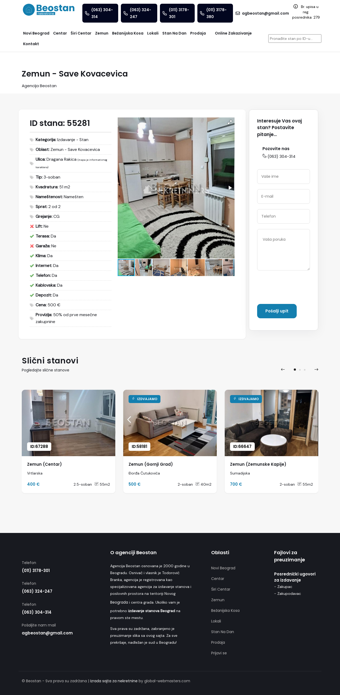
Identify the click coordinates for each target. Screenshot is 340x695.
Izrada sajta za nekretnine (114, 681)
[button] (230, 122)
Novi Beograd (223, 568)
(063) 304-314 (278, 156)
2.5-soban (83, 484)
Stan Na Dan (222, 631)
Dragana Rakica (61, 159)
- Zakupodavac (287, 593)
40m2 (203, 484)
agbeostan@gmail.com (47, 633)
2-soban (185, 484)
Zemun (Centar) (44, 464)
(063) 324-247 (37, 591)
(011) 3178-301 (36, 570)
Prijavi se (219, 653)
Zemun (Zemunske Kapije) (258, 464)
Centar (217, 578)
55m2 (102, 484)
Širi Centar (220, 589)
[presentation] (297, 288)
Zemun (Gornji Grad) (151, 464)
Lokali (216, 621)
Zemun (217, 600)
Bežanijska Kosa (225, 610)
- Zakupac (283, 586)
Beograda (119, 602)
